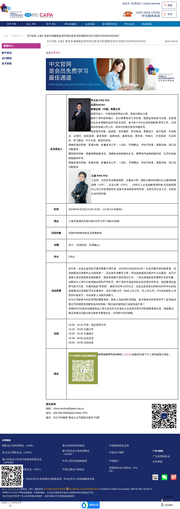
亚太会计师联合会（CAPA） (17, 452)
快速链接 (149, 24)
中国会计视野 (116, 452)
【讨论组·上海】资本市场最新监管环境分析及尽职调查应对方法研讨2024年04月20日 (72, 35)
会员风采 (90, 24)
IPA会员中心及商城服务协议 (79, 478)
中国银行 (114, 460)
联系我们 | (137, 3)
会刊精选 (7, 58)
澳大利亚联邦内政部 (73, 445)
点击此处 (127, 354)
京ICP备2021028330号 (54, 489)
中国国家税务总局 (119, 445)
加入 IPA (31, 24)
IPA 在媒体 (70, 24)
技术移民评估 (109, 24)
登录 (169, 14)
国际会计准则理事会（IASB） (18, 445)
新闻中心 (8, 45)
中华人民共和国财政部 (74, 460)
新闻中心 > (18, 35)
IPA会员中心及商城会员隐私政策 (44, 478)
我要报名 (56, 52)
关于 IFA (50, 24)
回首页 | (126, 3)
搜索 (169, 5)
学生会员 (129, 24)
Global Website (151, 3)
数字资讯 (7, 52)
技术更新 (7, 63)
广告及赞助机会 (161, 456)
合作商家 (158, 461)
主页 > (7, 35)
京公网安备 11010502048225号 (82, 489)
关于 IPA (11, 24)
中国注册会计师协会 (73, 469)
